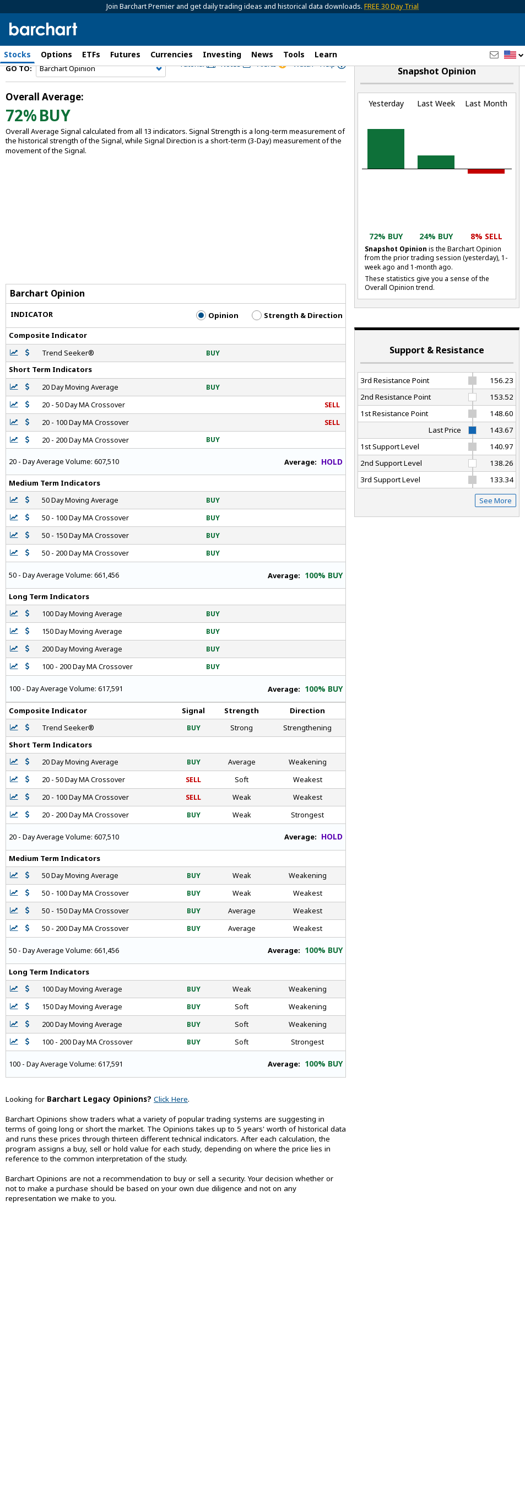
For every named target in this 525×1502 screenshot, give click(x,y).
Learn (326, 54)
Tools (294, 54)
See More (495, 526)
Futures (125, 54)
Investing (222, 54)
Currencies (171, 54)
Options (56, 54)
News (262, 54)
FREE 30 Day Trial (391, 6)
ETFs (91, 54)
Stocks (17, 54)
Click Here (171, 1125)
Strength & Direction (297, 342)
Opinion (217, 342)
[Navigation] (101, 95)
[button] (514, 55)
